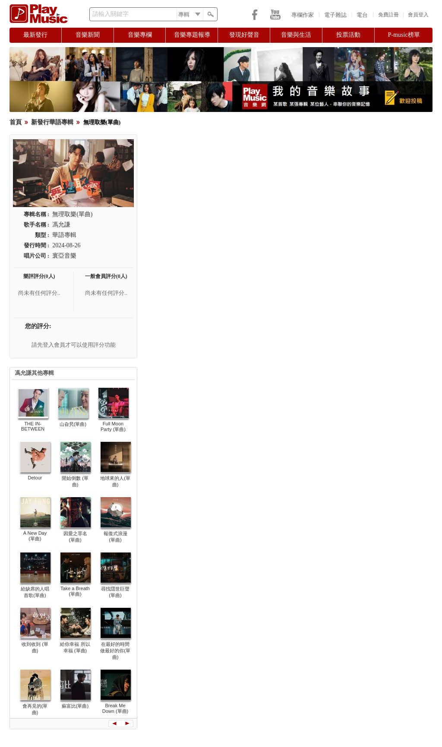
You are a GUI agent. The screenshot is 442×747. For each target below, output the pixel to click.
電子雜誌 (335, 15)
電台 (362, 15)
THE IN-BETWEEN (32, 426)
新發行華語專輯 (52, 122)
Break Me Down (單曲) (115, 708)
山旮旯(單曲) (73, 424)
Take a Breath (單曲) (75, 591)
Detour (35, 477)
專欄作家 (302, 15)
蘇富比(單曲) (75, 706)
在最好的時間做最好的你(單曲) (115, 651)
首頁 (15, 122)
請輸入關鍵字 (110, 14)
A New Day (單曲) (35, 535)
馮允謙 (61, 224)
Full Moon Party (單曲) (113, 426)
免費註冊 (388, 14)
